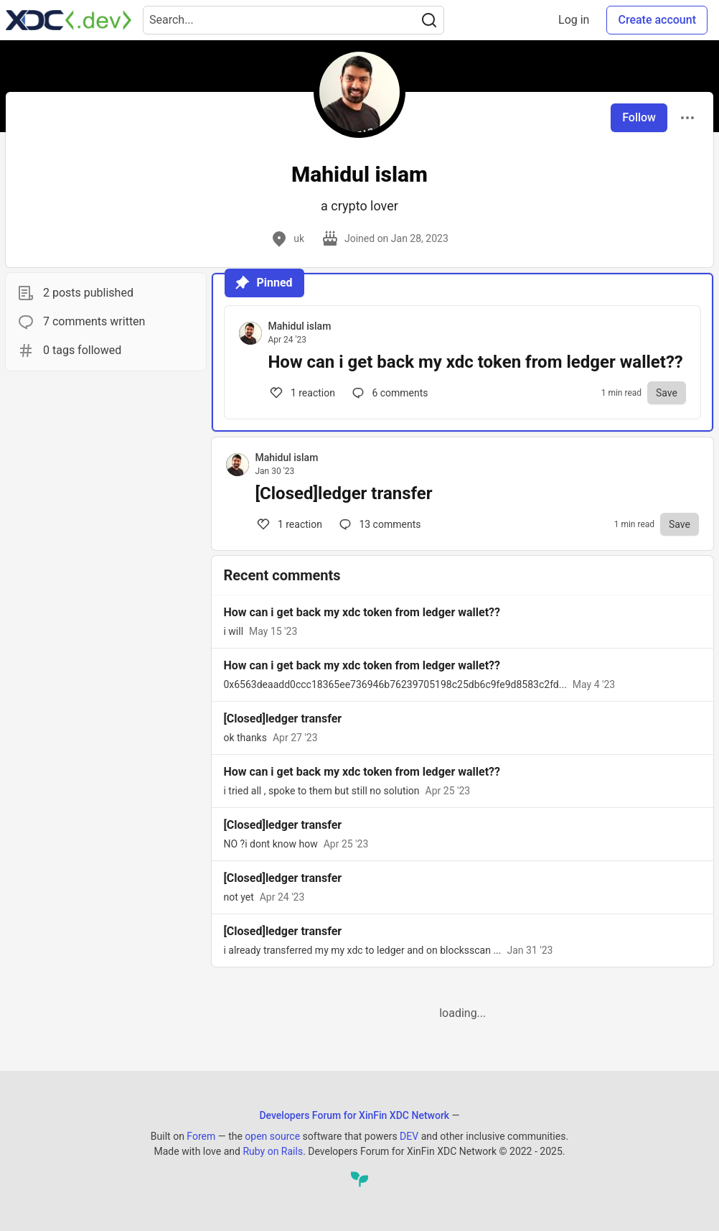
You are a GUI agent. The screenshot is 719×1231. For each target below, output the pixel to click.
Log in (573, 20)
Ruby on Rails (273, 1151)
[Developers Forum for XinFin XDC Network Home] (68, 20)
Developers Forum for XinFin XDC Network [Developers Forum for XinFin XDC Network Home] (354, 1115)
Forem (201, 1136)
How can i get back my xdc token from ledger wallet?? (475, 362)
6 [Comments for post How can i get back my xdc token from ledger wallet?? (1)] (388, 392)
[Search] (429, 20)
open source (272, 1136)
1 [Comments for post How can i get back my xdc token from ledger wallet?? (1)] (301, 392)
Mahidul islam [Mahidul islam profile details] (299, 326)
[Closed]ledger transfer (343, 493)
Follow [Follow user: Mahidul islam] (639, 117)
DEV (409, 1136)
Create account (657, 20)
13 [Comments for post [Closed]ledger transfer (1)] (379, 524)
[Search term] (293, 20)
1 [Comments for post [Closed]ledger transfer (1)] (288, 524)
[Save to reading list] (666, 392)
